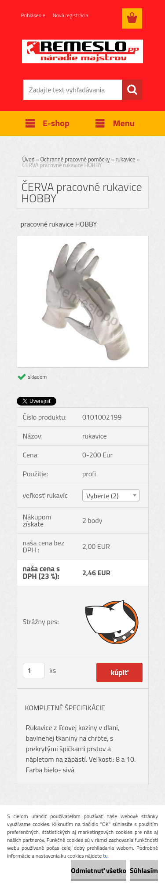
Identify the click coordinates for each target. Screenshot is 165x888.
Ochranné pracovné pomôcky (75, 159)
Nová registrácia (70, 15)
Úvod (28, 159)
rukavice (125, 159)
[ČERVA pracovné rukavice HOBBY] (82, 239)
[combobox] (110, 495)
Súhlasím (144, 870)
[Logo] (82, 51)
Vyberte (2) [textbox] (102, 495)
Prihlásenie (33, 15)
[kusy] (34, 670)
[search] (132, 90)
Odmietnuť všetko (98, 870)
